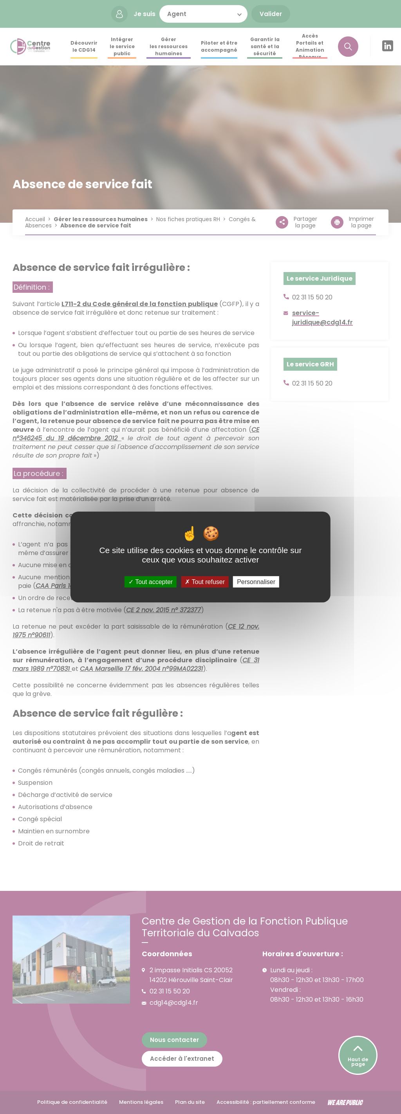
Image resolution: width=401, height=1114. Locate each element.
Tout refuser (205, 582)
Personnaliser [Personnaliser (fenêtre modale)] (256, 582)
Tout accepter (150, 582)
